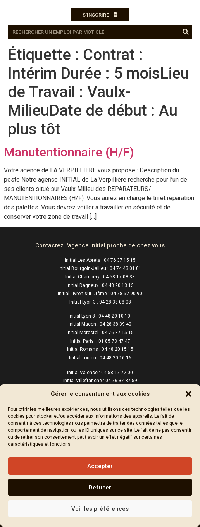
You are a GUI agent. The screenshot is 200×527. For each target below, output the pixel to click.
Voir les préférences (100, 508)
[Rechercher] (185, 32)
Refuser (100, 487)
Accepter (100, 466)
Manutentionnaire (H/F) (69, 152)
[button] (188, 394)
